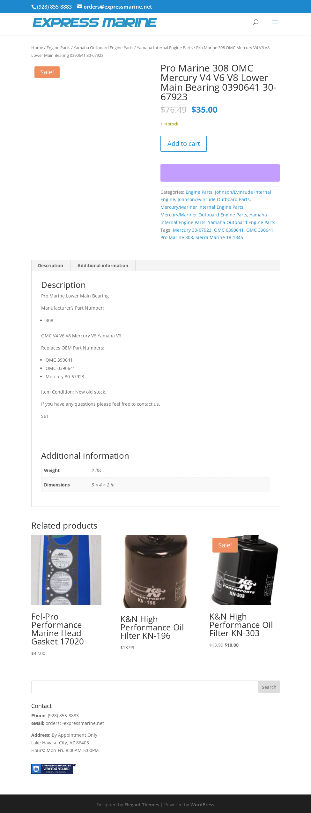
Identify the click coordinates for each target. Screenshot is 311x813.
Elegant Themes (141, 805)
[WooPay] (220, 173)
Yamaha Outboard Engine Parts (103, 47)
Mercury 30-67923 (192, 230)
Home (37, 47)
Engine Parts (58, 47)
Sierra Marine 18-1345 (219, 237)
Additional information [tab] (103, 265)
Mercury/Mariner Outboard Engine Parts (203, 215)
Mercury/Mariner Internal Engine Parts (201, 207)
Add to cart (183, 143)
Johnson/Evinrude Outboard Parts (214, 199)
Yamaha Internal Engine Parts (165, 47)
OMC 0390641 (229, 230)
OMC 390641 (259, 230)
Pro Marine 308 (176, 237)
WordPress (202, 805)
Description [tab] (50, 265)
